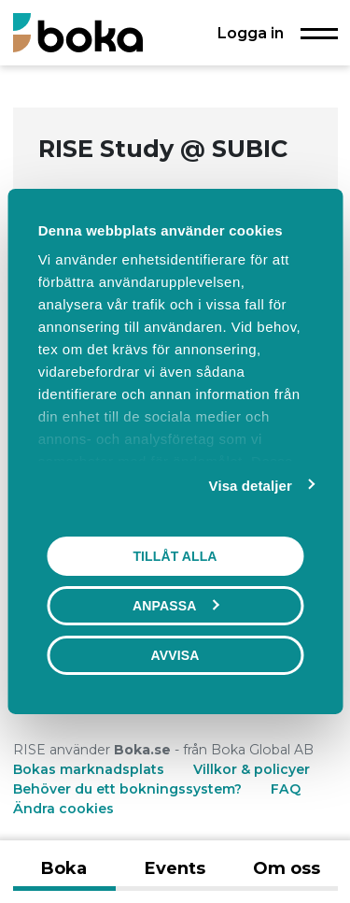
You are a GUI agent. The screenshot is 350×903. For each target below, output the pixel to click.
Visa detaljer (250, 486)
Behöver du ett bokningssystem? (127, 789)
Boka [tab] (64, 868)
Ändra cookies (63, 808)
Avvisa (175, 655)
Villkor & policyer (251, 769)
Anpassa (175, 605)
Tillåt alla (175, 556)
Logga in (250, 32)
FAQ (286, 789)
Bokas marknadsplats (88, 769)
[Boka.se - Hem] (78, 32)
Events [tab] (175, 868)
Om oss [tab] (286, 868)
